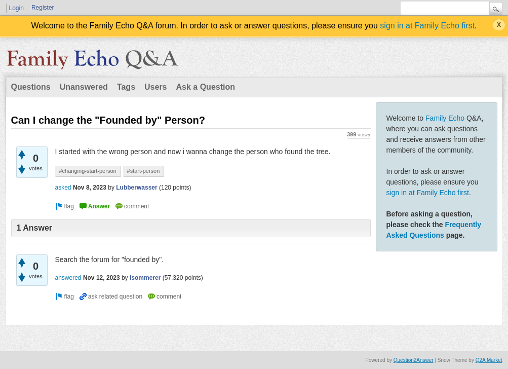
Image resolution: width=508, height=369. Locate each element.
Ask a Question (205, 87)
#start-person (143, 171)
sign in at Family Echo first (427, 25)
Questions (31, 87)
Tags (126, 87)
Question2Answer (414, 360)
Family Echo (444, 118)
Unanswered (84, 87)
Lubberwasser (136, 187)
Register (42, 7)
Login (16, 8)
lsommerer (145, 277)
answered (68, 277)
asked (63, 187)
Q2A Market (489, 360)
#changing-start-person (87, 171)
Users (155, 87)
